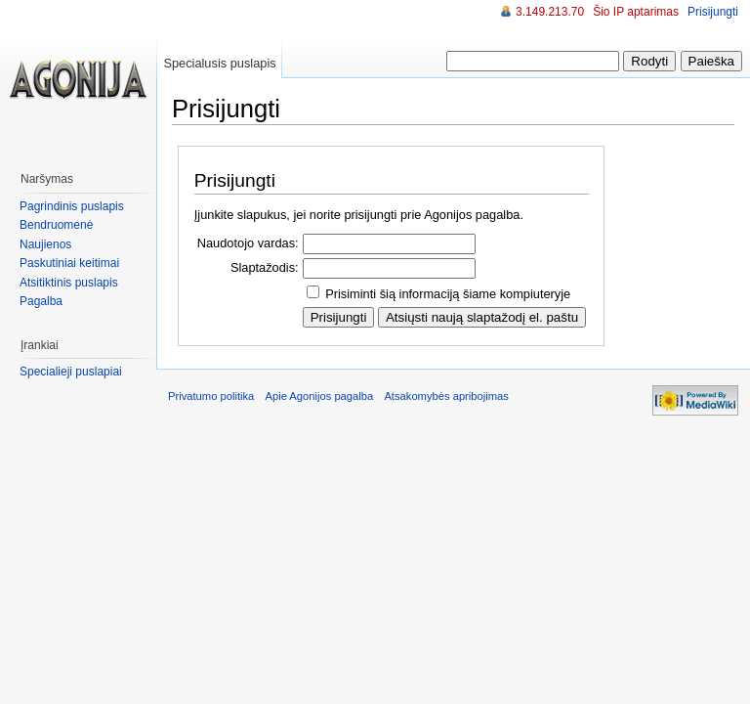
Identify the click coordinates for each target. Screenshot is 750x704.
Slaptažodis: (264, 267)
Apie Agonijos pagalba (319, 396)
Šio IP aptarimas (636, 12)
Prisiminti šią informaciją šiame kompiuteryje (447, 293)
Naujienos (45, 244)
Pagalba (41, 301)
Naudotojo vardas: (248, 243)
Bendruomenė (56, 225)
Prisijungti (713, 12)
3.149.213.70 (550, 12)
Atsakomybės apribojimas (446, 396)
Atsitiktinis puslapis (69, 282)
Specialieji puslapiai (71, 371)
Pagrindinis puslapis (72, 206)
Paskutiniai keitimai (69, 263)
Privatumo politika (211, 396)
